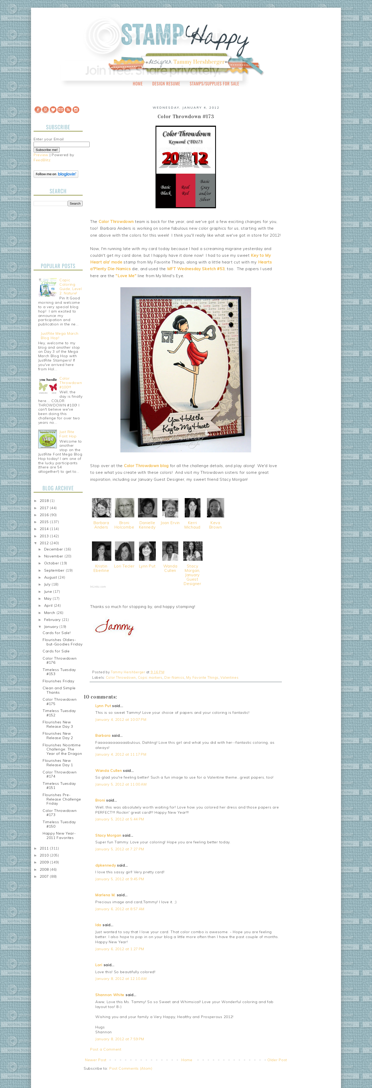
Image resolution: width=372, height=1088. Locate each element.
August (51, 577)
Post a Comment (105, 1049)
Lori (98, 965)
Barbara (103, 735)
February (53, 619)
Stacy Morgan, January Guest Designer (192, 575)
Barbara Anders (101, 525)
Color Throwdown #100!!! (70, 382)
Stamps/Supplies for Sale (214, 84)
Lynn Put (147, 566)
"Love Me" (125, 275)
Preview (41, 155)
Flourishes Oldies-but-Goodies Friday (63, 641)
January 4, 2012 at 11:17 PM (120, 754)
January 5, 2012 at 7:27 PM (119, 849)
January (52, 626)
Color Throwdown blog (146, 465)
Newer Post (95, 1060)
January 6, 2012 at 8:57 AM (119, 909)
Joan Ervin (170, 522)
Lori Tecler (124, 566)
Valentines (229, 677)
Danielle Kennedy (147, 525)
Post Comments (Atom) (130, 1068)
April (49, 605)
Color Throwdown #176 (60, 660)
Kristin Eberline (101, 568)
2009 (45, 862)
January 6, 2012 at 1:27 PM (119, 949)
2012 (45, 543)
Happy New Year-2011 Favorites (59, 835)
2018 (45, 500)
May (48, 598)
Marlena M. (105, 895)
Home (138, 84)
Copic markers (150, 677)
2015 (45, 521)
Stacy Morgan (108, 835)
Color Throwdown (116, 221)
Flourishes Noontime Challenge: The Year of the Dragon (62, 749)
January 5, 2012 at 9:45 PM (119, 879)
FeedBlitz (42, 160)
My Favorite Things (202, 677)
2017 (45, 508)
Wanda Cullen (170, 568)
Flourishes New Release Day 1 (58, 762)
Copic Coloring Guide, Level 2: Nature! (70, 286)
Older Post (277, 1060)
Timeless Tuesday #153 (59, 671)
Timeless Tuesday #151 (59, 785)
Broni (100, 800)
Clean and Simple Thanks (59, 690)
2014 (45, 528)
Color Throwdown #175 (60, 701)
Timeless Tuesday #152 (59, 712)
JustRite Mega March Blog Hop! (59, 335)
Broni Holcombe (124, 525)
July (48, 584)
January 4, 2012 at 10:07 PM (120, 719)
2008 (45, 869)
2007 (45, 876)
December (54, 549)
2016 (45, 515)
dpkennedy (105, 865)
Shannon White (109, 995)
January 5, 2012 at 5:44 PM (119, 819)
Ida (98, 925)
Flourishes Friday (58, 681)
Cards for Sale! (57, 632)
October (52, 563)
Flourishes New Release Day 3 (58, 724)
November (54, 556)
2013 (45, 536)
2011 (45, 848)
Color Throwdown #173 (60, 812)
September (55, 570)
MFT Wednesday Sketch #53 (196, 268)
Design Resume (166, 84)
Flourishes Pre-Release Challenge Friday (62, 799)
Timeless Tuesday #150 (59, 824)
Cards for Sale (56, 651)
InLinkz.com (98, 586)
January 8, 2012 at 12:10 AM (121, 978)
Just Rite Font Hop (68, 433)
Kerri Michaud (192, 525)
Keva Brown (215, 525)
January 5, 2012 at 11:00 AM (121, 784)
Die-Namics (174, 677)
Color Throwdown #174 (60, 774)
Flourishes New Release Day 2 (58, 735)
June (48, 591)
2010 (45, 855)
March (50, 612)
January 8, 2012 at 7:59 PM (119, 1039)
